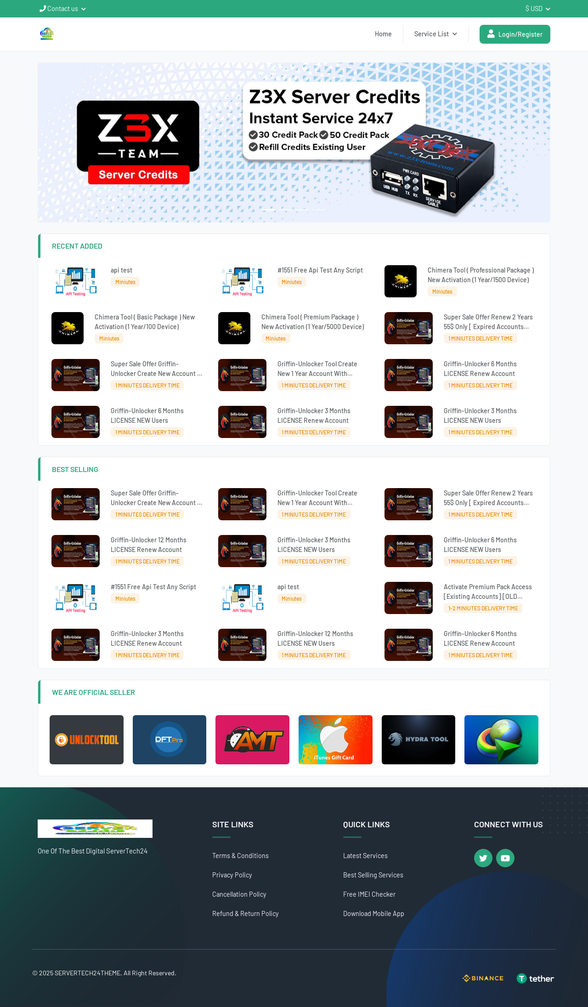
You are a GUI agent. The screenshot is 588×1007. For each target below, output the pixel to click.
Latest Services (365, 855)
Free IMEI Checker (369, 894)
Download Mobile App (373, 913)
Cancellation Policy (239, 894)
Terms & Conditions (240, 855)
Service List (435, 34)
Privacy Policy (232, 875)
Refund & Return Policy (245, 913)
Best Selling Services (373, 875)
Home (383, 34)
